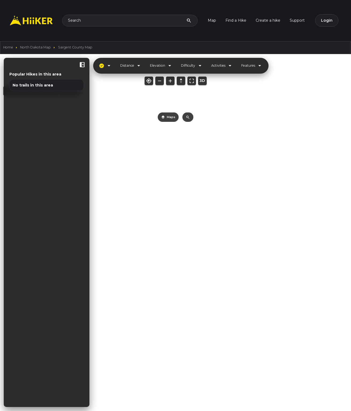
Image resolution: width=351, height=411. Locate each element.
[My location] (149, 81)
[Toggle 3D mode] (202, 81)
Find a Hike (235, 20)
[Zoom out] (159, 81)
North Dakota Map (35, 47)
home (8, 47)
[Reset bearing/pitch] (181, 81)
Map (212, 20)
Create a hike (268, 20)
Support (297, 20)
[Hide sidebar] (82, 65)
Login (327, 20)
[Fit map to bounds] (191, 81)
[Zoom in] (170, 81)
